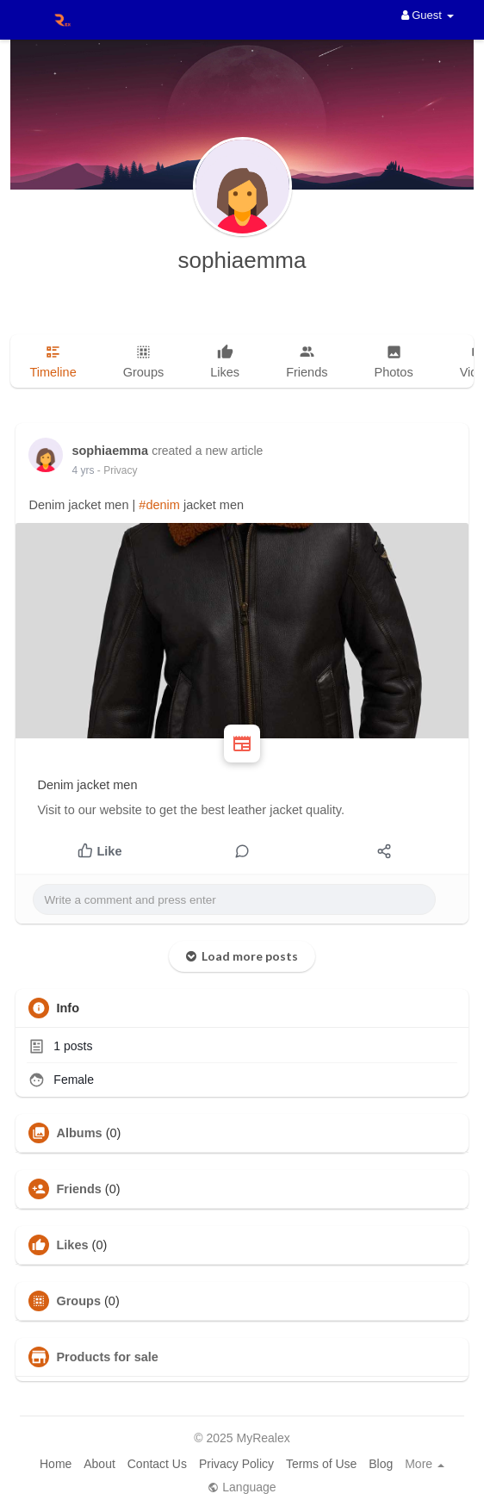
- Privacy (117, 470)
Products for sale (107, 1357)
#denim (159, 505)
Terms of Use (321, 1464)
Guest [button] (427, 15)
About (99, 1464)
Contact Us (157, 1464)
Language (242, 1487)
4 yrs (82, 470)
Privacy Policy (236, 1464)
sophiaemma (242, 260)
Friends (78, 1189)
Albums (79, 1133)
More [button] (424, 1464)
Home (55, 1464)
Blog (381, 1464)
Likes (72, 1245)
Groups (78, 1301)
